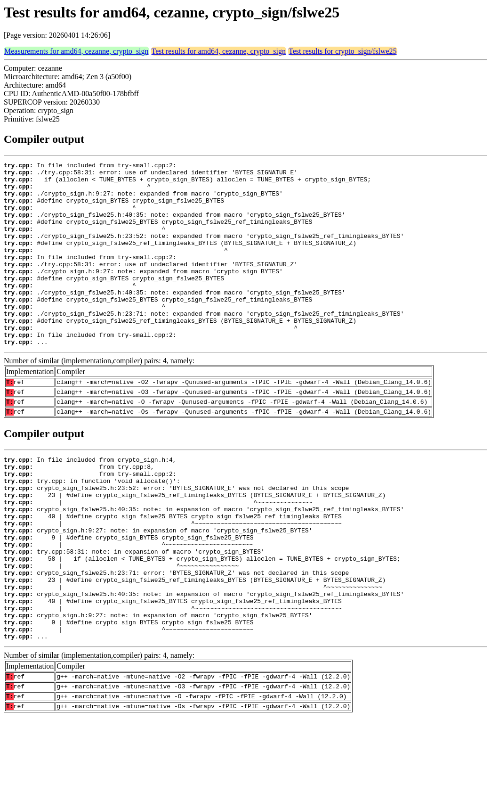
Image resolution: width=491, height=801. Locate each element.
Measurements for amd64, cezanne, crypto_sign (76, 51)
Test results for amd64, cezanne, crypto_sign (219, 51)
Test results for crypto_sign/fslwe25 (343, 51)
